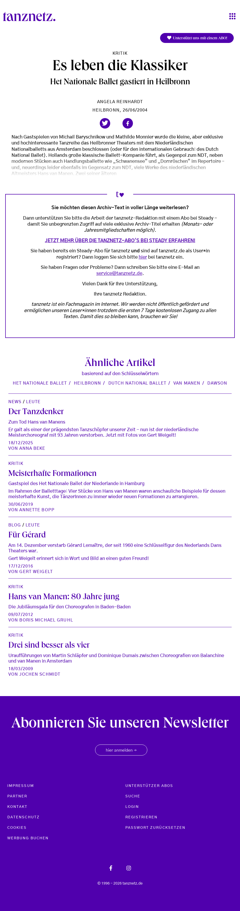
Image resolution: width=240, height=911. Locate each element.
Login (132, 807)
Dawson (217, 383)
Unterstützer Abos (149, 786)
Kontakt (17, 807)
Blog (14, 525)
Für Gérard (27, 536)
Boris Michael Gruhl (46, 620)
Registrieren (141, 817)
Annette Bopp (36, 510)
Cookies (17, 828)
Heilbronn (87, 383)
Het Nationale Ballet (40, 383)
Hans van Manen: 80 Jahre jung (63, 597)
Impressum (20, 786)
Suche (132, 796)
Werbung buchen (28, 838)
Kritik (120, 53)
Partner (17, 796)
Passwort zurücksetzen (155, 828)
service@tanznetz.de (119, 273)
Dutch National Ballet (137, 383)
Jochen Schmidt (39, 674)
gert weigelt (35, 572)
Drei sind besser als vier (49, 646)
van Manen (186, 383)
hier (143, 257)
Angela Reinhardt (120, 102)
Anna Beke (32, 448)
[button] (105, 123)
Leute (33, 402)
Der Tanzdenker (36, 412)
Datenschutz (23, 817)
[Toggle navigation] (232, 16)
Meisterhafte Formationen (52, 474)
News (14, 402)
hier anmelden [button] (121, 750)
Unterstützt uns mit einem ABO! (197, 38)
